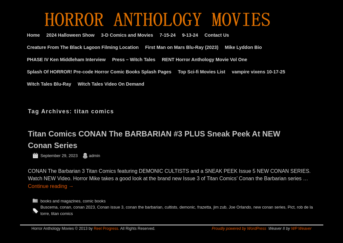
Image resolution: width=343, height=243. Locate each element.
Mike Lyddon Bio (243, 47)
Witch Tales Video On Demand (111, 84)
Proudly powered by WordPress (239, 228)
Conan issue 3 (110, 207)
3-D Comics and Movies (127, 35)
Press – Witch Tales (133, 59)
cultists (171, 207)
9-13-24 (190, 35)
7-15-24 (168, 35)
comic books (94, 201)
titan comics (62, 213)
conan (65, 207)
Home (33, 35)
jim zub (219, 207)
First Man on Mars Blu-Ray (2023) (181, 47)
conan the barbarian (144, 207)
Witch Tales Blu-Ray (49, 84)
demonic (187, 207)
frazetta (204, 207)
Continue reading (51, 186)
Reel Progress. (106, 228)
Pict (291, 207)
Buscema (48, 207)
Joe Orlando (240, 207)
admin (94, 155)
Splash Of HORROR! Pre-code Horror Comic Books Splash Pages (99, 71)
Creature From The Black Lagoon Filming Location (83, 47)
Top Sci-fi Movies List (201, 71)
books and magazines (60, 201)
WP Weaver (301, 228)
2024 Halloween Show (70, 35)
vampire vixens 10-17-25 (258, 71)
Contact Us (217, 35)
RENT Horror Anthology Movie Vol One (204, 59)
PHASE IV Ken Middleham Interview (66, 59)
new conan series (269, 207)
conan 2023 (84, 207)
